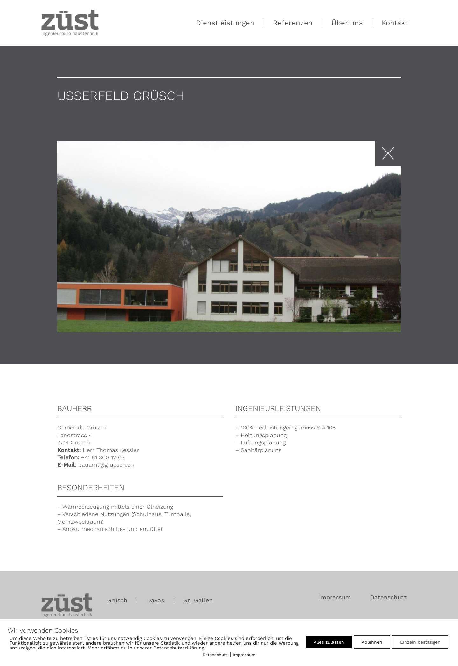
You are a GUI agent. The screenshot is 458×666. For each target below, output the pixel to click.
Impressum (335, 597)
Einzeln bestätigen (420, 642)
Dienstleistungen (225, 22)
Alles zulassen (329, 642)
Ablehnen (372, 642)
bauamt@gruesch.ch (106, 464)
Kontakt (395, 22)
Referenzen (293, 22)
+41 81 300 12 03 (103, 457)
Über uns (347, 22)
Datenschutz (388, 597)
